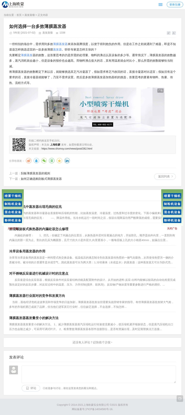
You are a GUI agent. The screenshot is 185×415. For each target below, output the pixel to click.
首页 (19, 14)
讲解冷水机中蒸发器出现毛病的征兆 (35, 207)
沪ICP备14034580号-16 (98, 409)
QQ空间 (59, 160)
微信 (44, 160)
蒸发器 (57, 49)
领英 (67, 160)
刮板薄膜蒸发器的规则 (35, 173)
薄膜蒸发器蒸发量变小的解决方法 (33, 318)
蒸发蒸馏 (29, 14)
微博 (28, 160)
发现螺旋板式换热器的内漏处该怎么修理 (38, 229)
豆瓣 (51, 160)
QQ (36, 160)
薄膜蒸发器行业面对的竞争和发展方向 (37, 296)
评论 (33, 388)
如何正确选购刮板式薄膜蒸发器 (41, 178)
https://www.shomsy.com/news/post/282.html (66, 148)
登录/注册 (174, 4)
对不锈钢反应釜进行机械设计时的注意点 (38, 273)
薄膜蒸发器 (60, 44)
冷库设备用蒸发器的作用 (27, 251)
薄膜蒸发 (27, 55)
